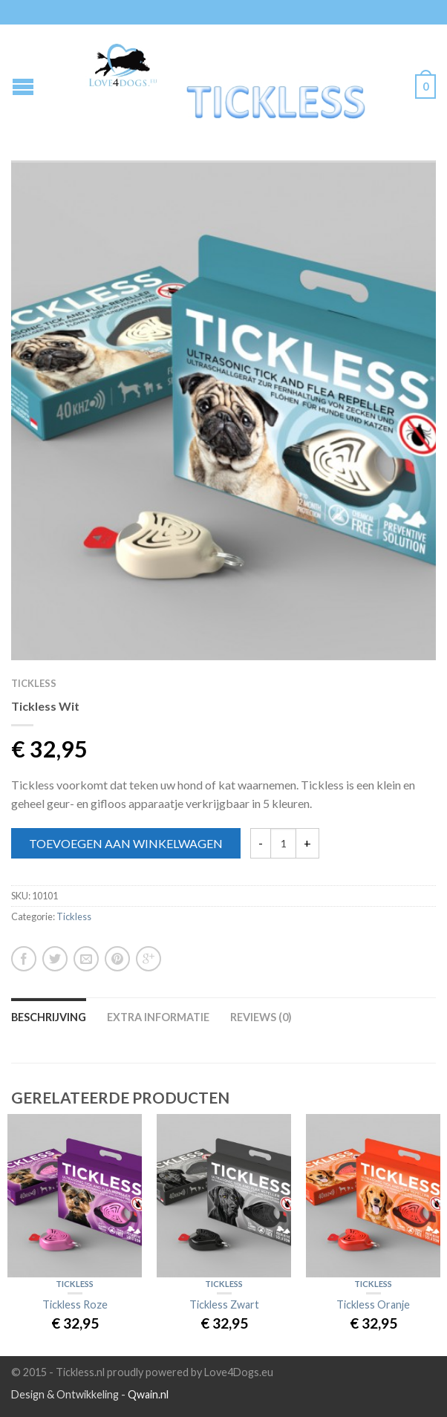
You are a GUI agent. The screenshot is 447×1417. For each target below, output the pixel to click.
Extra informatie (158, 1017)
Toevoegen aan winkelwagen (126, 843)
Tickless (33, 683)
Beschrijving (48, 1017)
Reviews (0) (261, 1017)
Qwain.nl (148, 1394)
